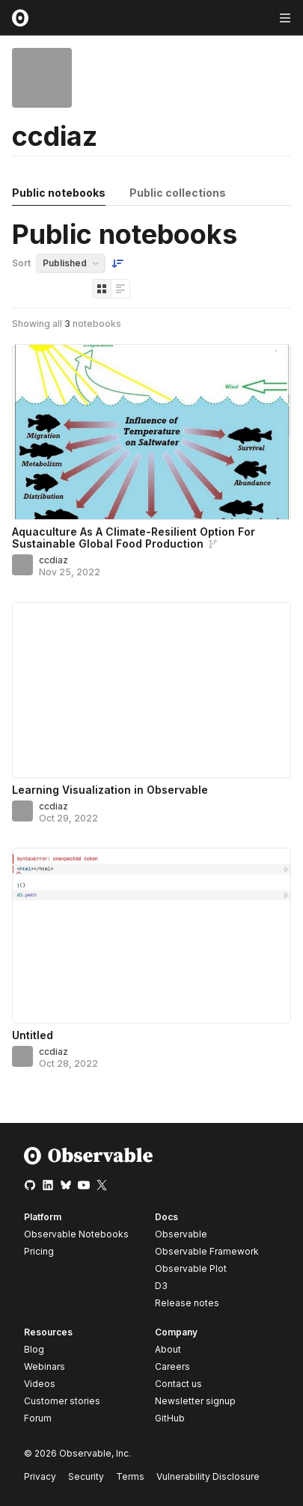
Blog (34, 1349)
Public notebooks (58, 192)
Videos (39, 1383)
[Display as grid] (102, 289)
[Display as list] (120, 289)
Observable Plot (191, 1268)
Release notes (187, 1302)
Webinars (44, 1366)
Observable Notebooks (76, 1234)
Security (86, 1476)
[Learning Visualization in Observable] (151, 690)
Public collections (177, 192)
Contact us (178, 1384)
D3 (161, 1285)
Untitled (32, 1035)
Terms (130, 1476)
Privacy (40, 1476)
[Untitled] (151, 935)
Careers (172, 1366)
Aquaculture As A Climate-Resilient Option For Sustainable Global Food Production (133, 537)
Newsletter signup (195, 1401)
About (168, 1349)
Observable (181, 1234)
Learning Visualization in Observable (110, 789)
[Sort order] (117, 263)
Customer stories (62, 1400)
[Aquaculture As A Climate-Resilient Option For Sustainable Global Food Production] (151, 432)
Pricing (39, 1251)
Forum (38, 1418)
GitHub (170, 1418)
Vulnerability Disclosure (208, 1476)
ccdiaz (53, 560)
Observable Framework (207, 1251)
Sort (21, 263)
